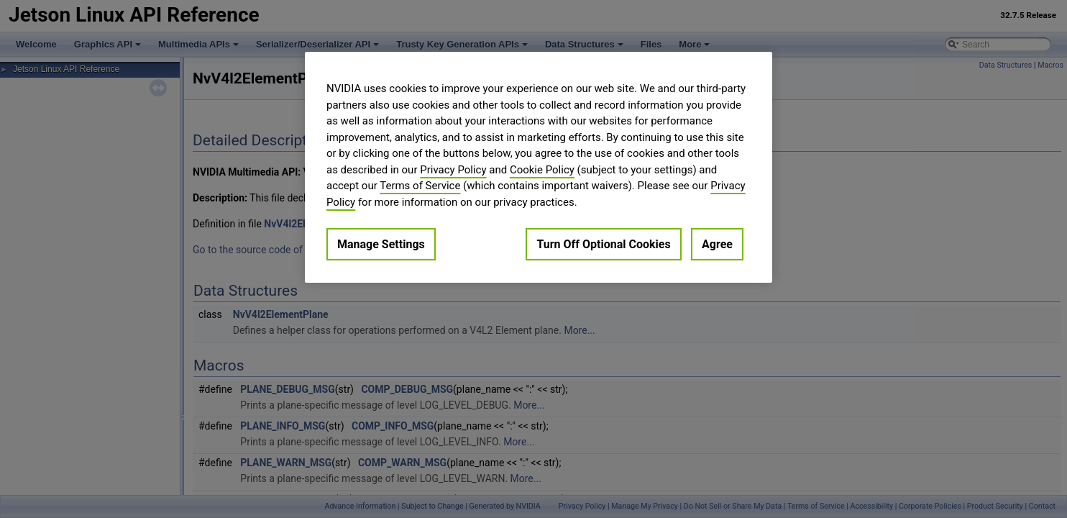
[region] (538, 167)
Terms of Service (420, 185)
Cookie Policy (542, 169)
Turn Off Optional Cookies (603, 244)
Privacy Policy (453, 169)
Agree (717, 244)
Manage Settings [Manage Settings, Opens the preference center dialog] (381, 244)
